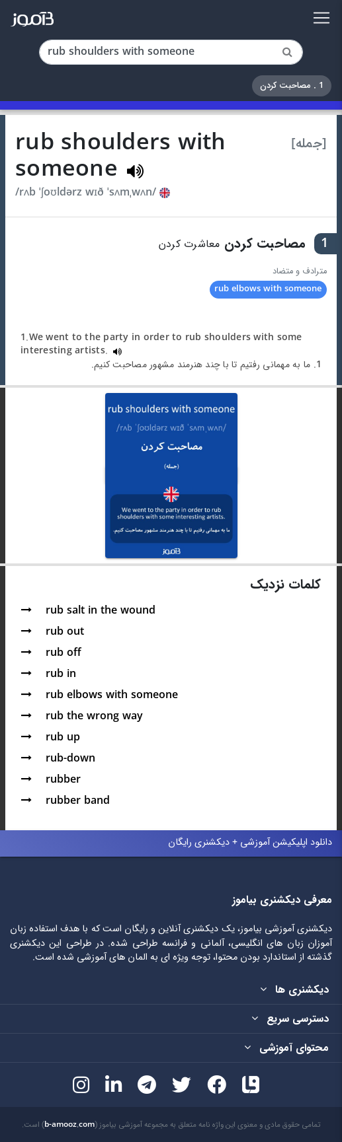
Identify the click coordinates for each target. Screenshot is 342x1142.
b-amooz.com (69, 1125)
